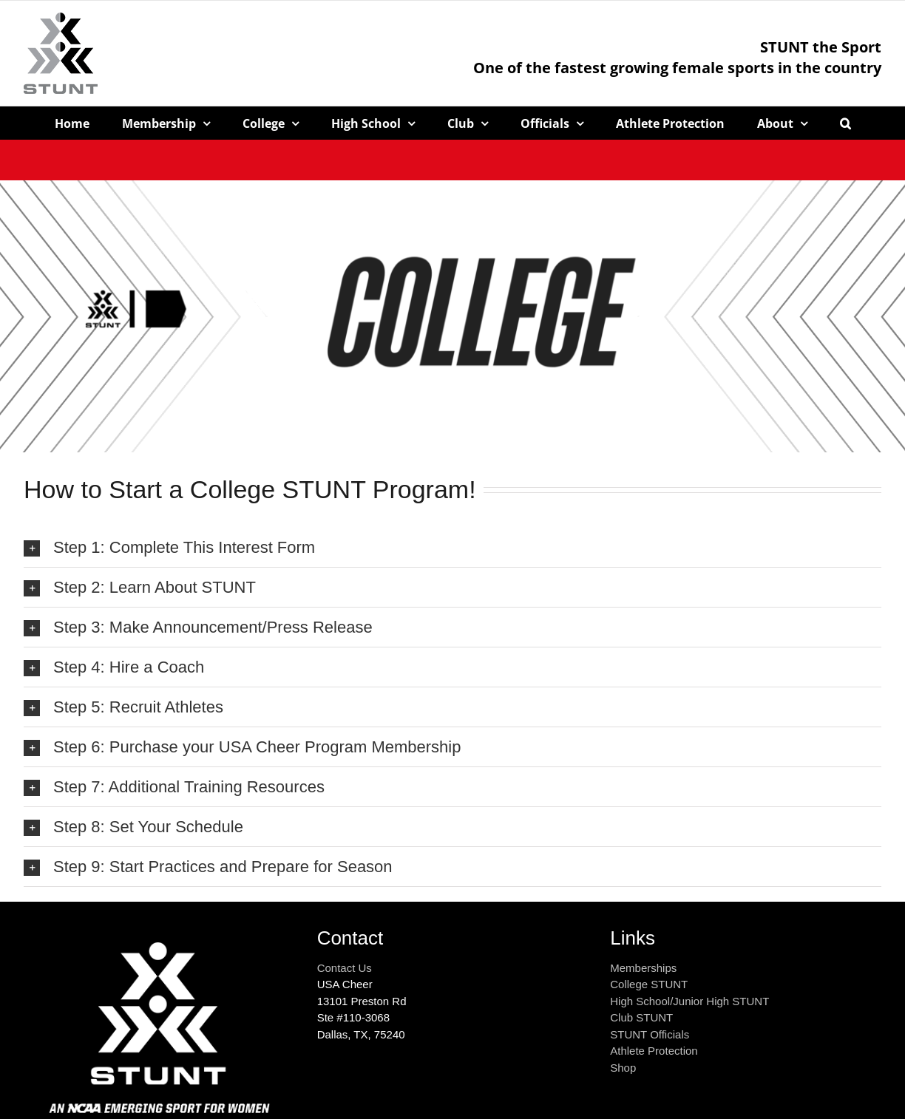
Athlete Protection (653, 1050)
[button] (845, 123)
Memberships (643, 968)
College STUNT (649, 984)
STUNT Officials (649, 1034)
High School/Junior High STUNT (689, 1001)
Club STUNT (641, 1017)
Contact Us (344, 968)
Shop (623, 1067)
